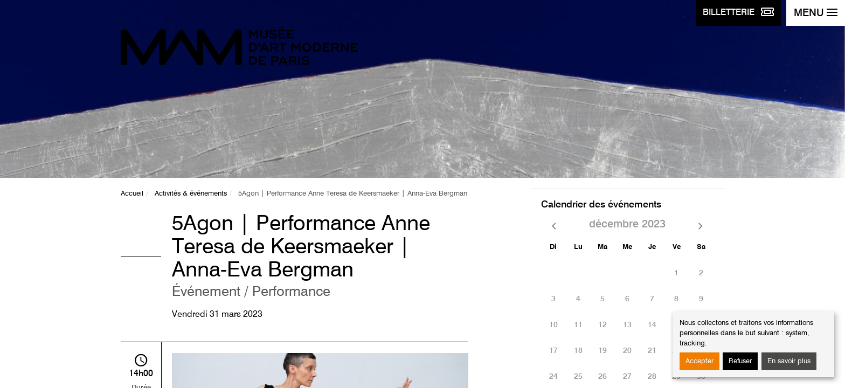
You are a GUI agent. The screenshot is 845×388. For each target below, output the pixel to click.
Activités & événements (191, 193)
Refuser (740, 361)
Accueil (132, 193)
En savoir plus (789, 361)
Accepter (699, 361)
